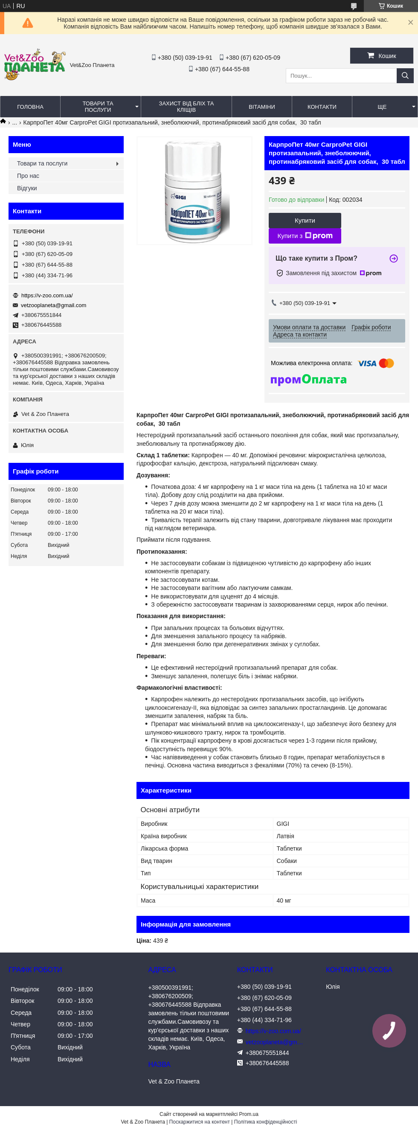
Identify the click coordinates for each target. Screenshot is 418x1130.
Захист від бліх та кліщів (186, 106)
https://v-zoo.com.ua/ (47, 295)
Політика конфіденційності (265, 1122)
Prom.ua (248, 1114)
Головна (30, 107)
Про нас (28, 175)
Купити (305, 220)
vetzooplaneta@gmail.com (53, 305)
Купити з (304, 236)
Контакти (322, 107)
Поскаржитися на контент (199, 1122)
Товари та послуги (97, 106)
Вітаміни (262, 107)
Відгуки (27, 188)
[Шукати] (405, 75)
